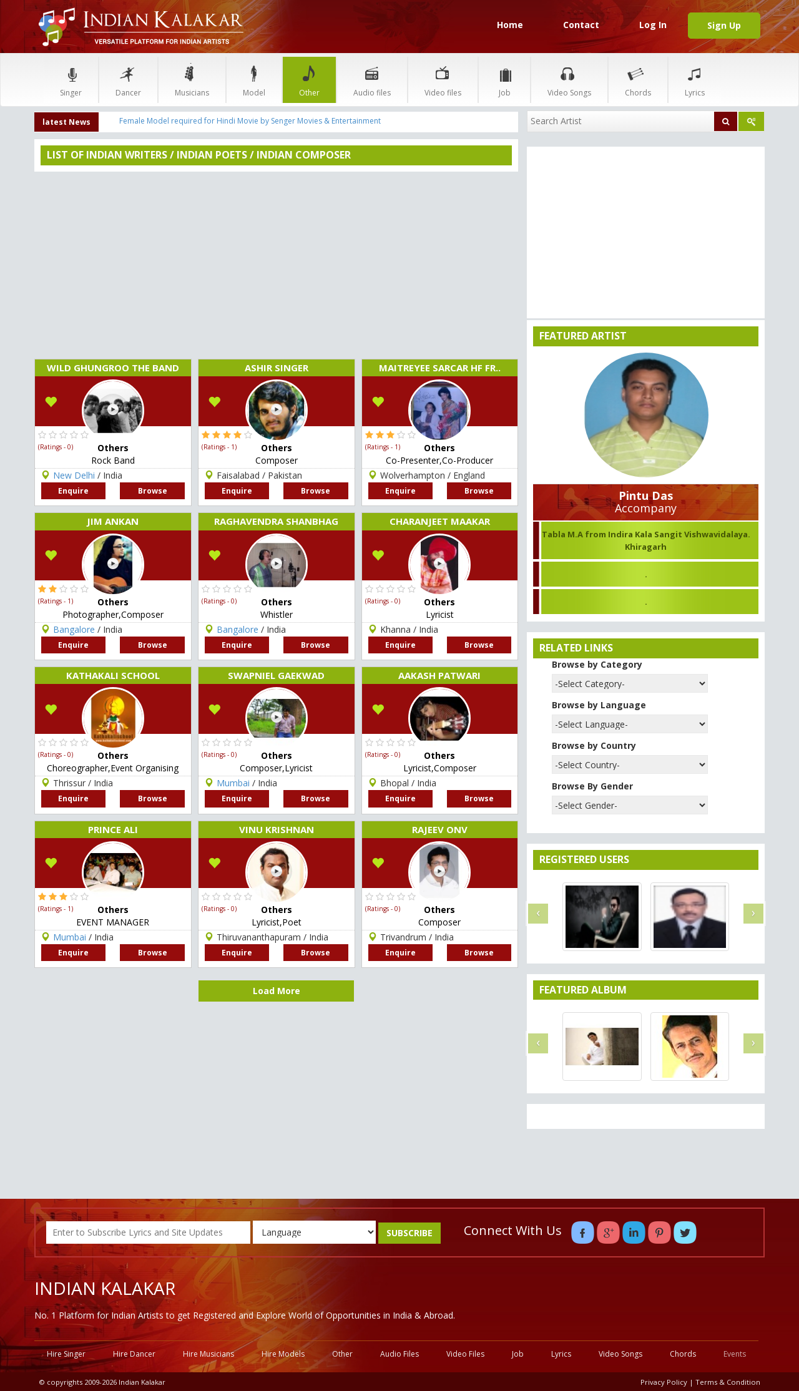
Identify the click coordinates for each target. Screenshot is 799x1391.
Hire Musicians (208, 1354)
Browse (152, 491)
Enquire (73, 491)
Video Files (465, 1354)
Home (510, 25)
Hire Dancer (134, 1354)
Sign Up (724, 25)
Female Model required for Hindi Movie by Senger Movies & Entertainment (250, 120)
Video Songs (569, 79)
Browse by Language (599, 705)
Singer (71, 79)
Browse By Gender (592, 786)
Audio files (372, 79)
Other (309, 79)
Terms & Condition (727, 1382)
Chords (638, 79)
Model (254, 79)
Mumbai (69, 937)
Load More (276, 991)
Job (504, 79)
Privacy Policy (663, 1382)
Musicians (192, 79)
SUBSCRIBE (409, 1233)
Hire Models (283, 1354)
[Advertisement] (276, 265)
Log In (653, 25)
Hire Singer (66, 1354)
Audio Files (399, 1354)
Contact (581, 25)
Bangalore (74, 629)
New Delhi (74, 475)
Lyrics (695, 79)
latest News (66, 122)
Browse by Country (594, 745)
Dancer (128, 79)
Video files (442, 79)
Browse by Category (597, 664)
